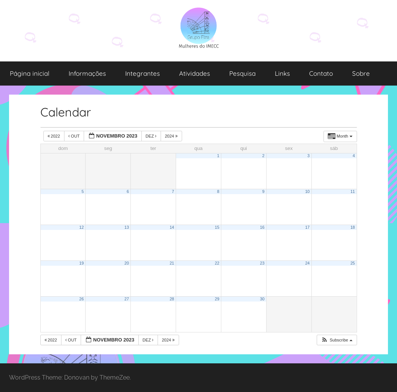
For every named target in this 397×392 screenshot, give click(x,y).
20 (126, 263)
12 (81, 227)
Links (282, 73)
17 (307, 227)
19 (81, 263)
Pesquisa (242, 73)
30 (262, 299)
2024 (172, 136)
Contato (321, 73)
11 (352, 191)
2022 (54, 136)
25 (352, 263)
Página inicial (29, 73)
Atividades (194, 73)
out (74, 136)
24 (307, 263)
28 (172, 299)
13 (126, 227)
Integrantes (142, 73)
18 (352, 227)
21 (172, 263)
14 (172, 227)
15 (217, 227)
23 (262, 263)
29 (217, 299)
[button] (336, 340)
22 (217, 263)
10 (307, 191)
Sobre (361, 73)
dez (152, 136)
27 (126, 299)
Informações (87, 73)
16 (262, 227)
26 (81, 299)
